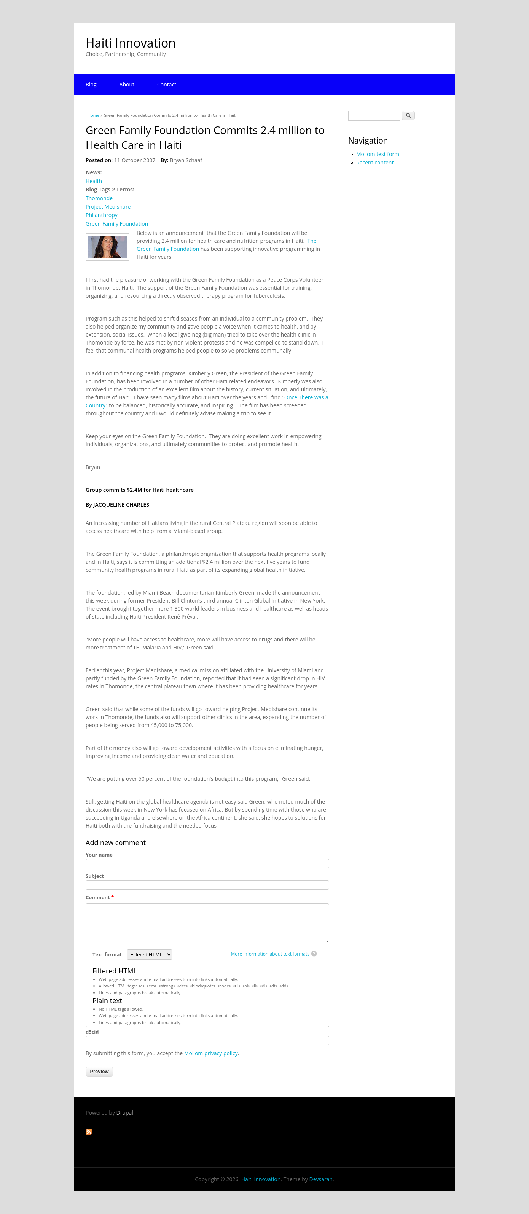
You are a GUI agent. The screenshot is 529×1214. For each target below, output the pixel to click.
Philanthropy (102, 215)
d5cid (92, 1031)
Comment (100, 897)
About (127, 84)
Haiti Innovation (131, 43)
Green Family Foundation (117, 223)
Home (93, 115)
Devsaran (321, 1179)
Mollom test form (377, 154)
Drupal (124, 1112)
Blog (91, 84)
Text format (107, 954)
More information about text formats (270, 954)
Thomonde (99, 198)
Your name (99, 854)
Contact (166, 84)
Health (94, 181)
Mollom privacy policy (211, 1053)
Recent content (375, 162)
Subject (95, 876)
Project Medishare (108, 206)
